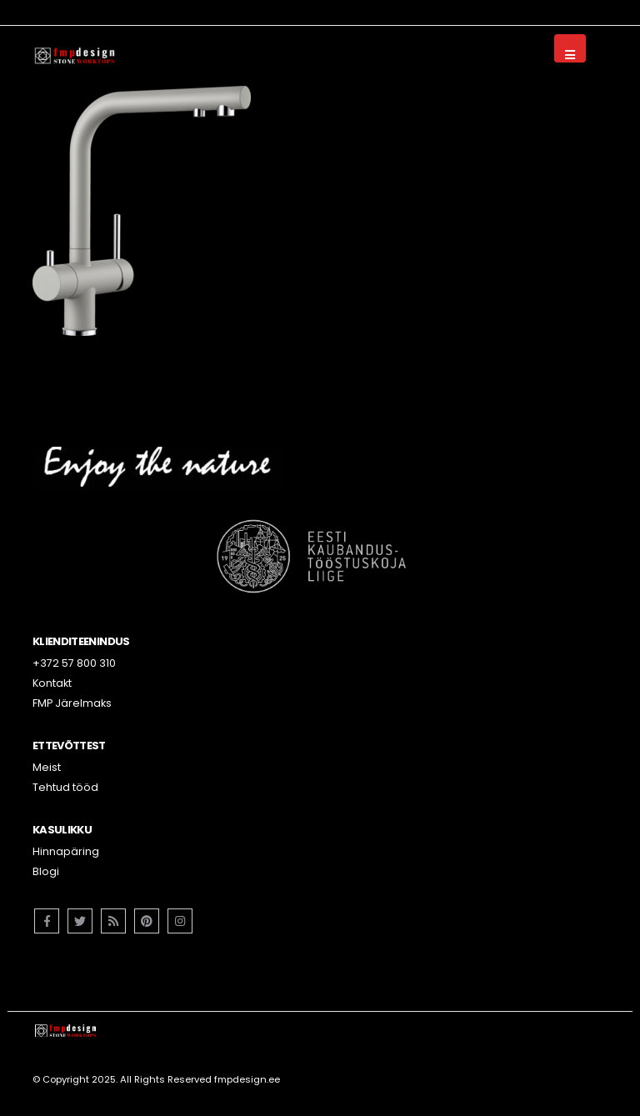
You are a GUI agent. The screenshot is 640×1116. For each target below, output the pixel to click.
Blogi (45, 871)
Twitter (80, 920)
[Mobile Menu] (570, 48)
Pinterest (146, 920)
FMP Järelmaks (72, 703)
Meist (46, 767)
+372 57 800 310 (74, 663)
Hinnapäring (65, 851)
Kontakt (52, 683)
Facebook (46, 920)
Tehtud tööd (65, 787)
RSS (113, 920)
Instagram (180, 920)
